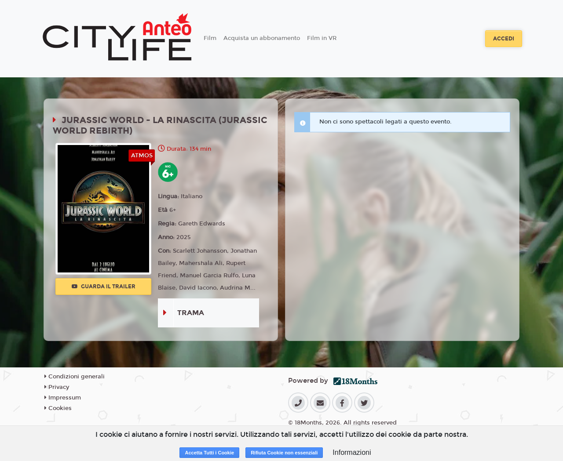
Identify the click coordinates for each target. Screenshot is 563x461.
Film (210, 38)
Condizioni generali (74, 376)
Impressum (62, 397)
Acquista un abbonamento (261, 38)
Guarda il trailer (103, 286)
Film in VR (321, 38)
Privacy (56, 387)
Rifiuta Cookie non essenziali (284, 452)
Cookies (58, 408)
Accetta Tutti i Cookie (209, 452)
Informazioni (352, 452)
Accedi (503, 39)
